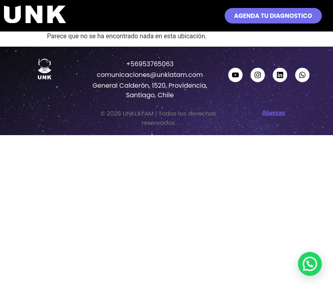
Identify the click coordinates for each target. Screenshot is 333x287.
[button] (165, 15)
